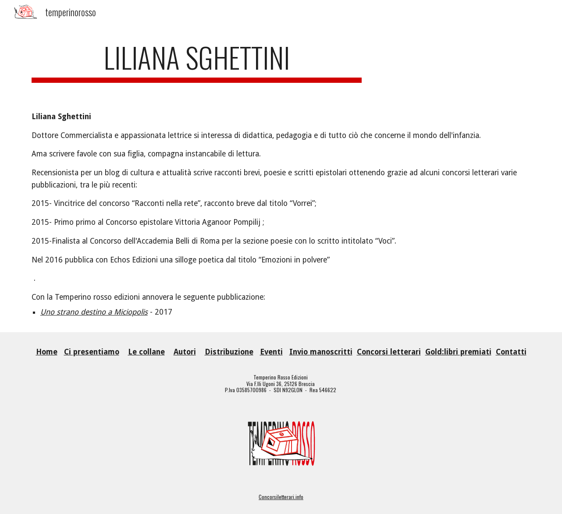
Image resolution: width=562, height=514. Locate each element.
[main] (197, 61)
